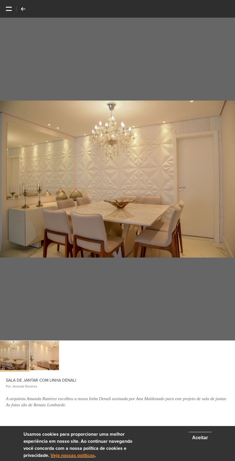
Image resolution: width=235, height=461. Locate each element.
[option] (117, 179)
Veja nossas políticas (72, 455)
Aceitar (200, 437)
